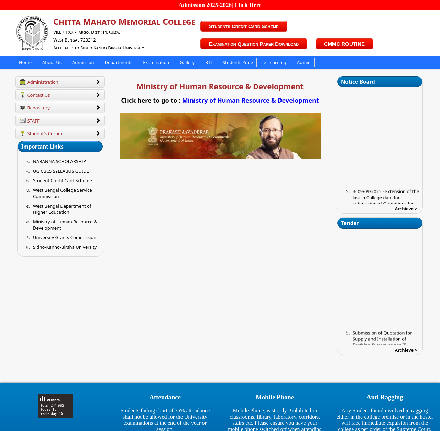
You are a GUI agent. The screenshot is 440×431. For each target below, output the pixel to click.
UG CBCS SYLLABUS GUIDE (61, 171)
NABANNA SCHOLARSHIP (59, 161)
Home (25, 62)
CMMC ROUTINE (344, 44)
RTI (208, 62)
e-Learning (275, 62)
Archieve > (406, 209)
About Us (52, 62)
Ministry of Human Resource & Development (250, 100)
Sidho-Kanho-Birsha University (65, 247)
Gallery (187, 62)
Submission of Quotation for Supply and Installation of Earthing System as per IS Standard (382, 345)
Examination (156, 62)
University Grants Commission (64, 237)
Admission (83, 62)
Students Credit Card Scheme (244, 26)
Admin (304, 62)
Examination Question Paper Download (254, 44)
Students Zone (238, 62)
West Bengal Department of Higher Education (62, 209)
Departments (119, 62)
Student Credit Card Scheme (62, 180)
